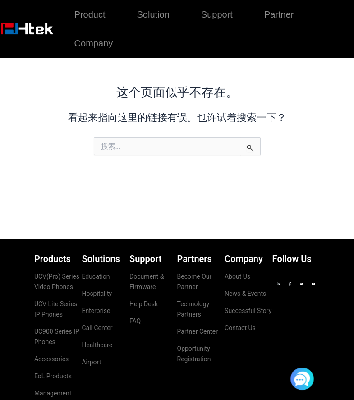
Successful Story (248, 310)
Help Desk (143, 304)
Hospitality (97, 293)
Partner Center (197, 331)
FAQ (135, 321)
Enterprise (96, 310)
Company (93, 43)
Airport (91, 362)
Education (96, 276)
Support (217, 14)
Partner (279, 14)
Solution (153, 14)
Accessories (51, 359)
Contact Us (240, 327)
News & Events (245, 293)
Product (90, 14)
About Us (237, 276)
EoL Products (53, 376)
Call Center (97, 327)
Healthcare (97, 345)
